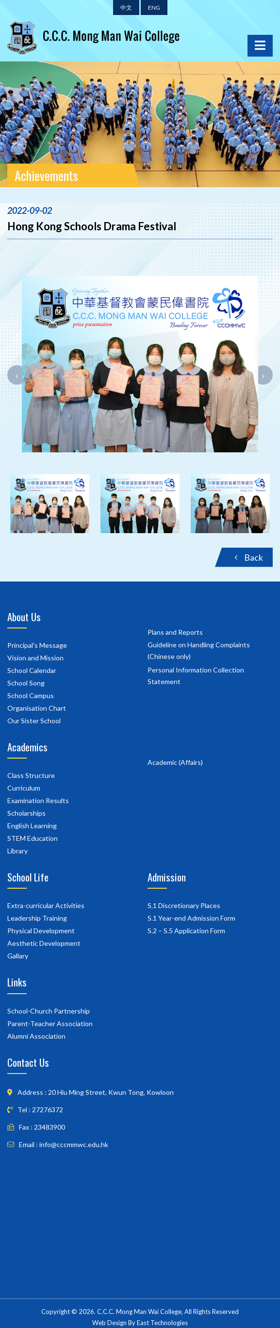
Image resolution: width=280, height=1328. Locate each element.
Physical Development (41, 930)
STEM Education (32, 838)
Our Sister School (34, 720)
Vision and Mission (35, 658)
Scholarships (26, 813)
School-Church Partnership (48, 1011)
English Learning (32, 825)
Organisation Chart (36, 708)
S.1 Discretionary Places (184, 905)
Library (17, 851)
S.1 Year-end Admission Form (191, 918)
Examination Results (38, 800)
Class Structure (31, 775)
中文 (126, 7)
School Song (26, 683)
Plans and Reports (175, 632)
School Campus (30, 695)
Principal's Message (37, 645)
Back (248, 557)
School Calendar (31, 670)
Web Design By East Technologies (140, 1323)
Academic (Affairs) (175, 762)
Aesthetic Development (44, 943)
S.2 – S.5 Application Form (186, 930)
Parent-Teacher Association (50, 1023)
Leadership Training (37, 918)
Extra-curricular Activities (45, 905)
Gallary (17, 956)
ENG (154, 7)
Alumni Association (36, 1036)
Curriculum (23, 788)
